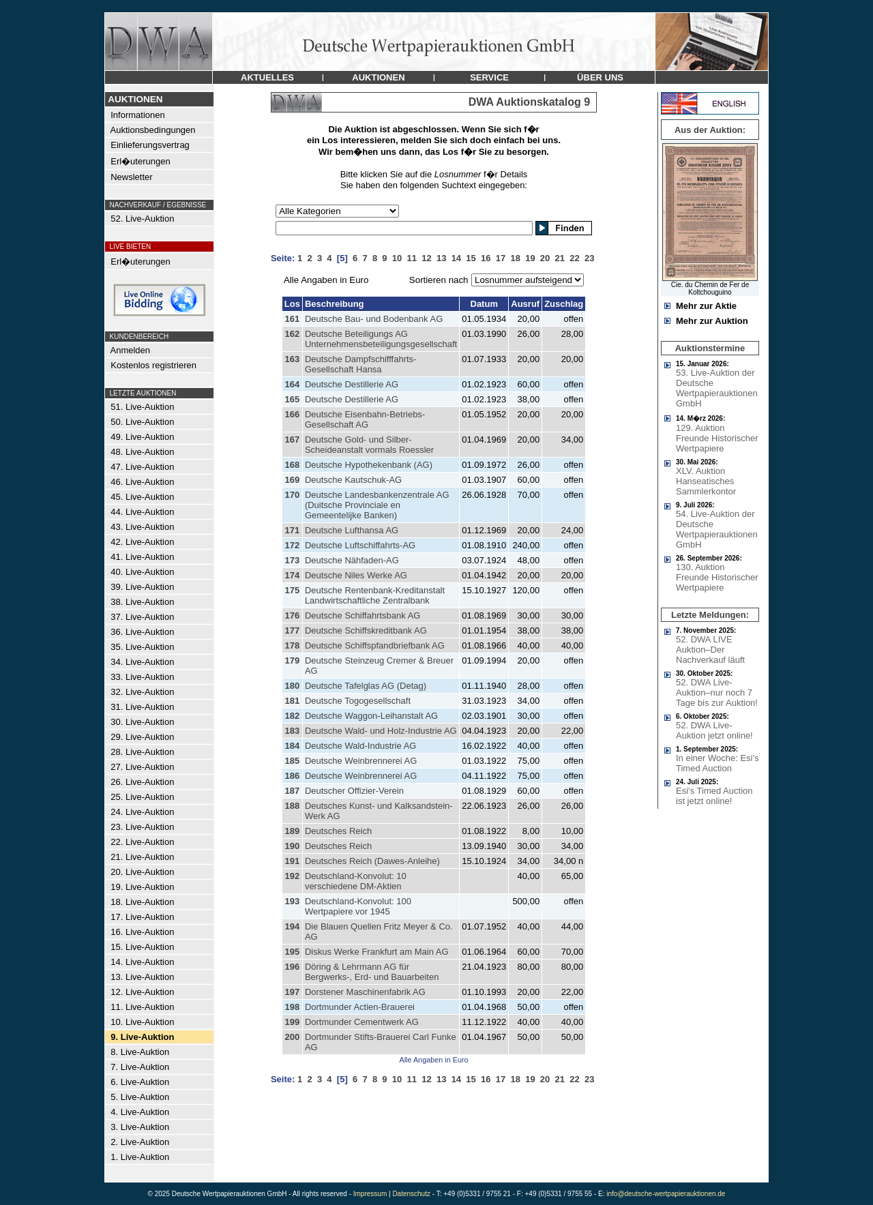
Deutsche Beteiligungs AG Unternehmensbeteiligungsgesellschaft (381, 339)
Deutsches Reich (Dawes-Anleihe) (372, 861)
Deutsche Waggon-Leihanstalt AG (371, 716)
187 (291, 791)
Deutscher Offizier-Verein (354, 791)
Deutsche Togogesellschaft (358, 701)
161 (291, 319)
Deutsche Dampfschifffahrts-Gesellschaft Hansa (361, 364)
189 (291, 831)
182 (291, 716)
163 (291, 359)
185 (291, 761)
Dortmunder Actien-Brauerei (360, 1007)
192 (291, 876)
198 (291, 1007)
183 (291, 731)
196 (291, 967)
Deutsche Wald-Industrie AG (361, 746)
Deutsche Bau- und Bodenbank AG (374, 319)
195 (291, 952)
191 (291, 861)
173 (291, 560)
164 (291, 384)
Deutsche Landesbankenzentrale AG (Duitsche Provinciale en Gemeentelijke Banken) (377, 505)
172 (291, 545)
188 (291, 806)
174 (291, 575)
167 (291, 439)
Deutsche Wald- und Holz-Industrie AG (381, 731)
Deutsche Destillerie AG (351, 384)
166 (291, 414)
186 (291, 776)
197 (291, 992)
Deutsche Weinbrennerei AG (361, 761)
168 (291, 465)
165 (291, 399)
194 (291, 926)
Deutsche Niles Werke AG (356, 575)
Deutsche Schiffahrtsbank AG (363, 615)
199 (291, 1022)
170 (291, 495)
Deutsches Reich (338, 831)
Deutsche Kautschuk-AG (353, 480)
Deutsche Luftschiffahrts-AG (360, 545)
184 (291, 746)
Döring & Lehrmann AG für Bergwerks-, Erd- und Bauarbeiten (372, 972)
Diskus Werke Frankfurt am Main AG (377, 952)
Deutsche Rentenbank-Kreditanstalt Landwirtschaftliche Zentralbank (375, 595)
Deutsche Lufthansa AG (351, 530)
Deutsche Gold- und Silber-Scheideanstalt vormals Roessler (369, 444)
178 (291, 645)
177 (291, 630)
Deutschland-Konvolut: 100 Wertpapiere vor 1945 (358, 906)
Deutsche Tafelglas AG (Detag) (365, 686)
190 (291, 846)
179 (291, 660)
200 (291, 1037)
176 (291, 615)
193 (291, 901)
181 (291, 701)
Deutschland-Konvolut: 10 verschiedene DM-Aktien (355, 881)
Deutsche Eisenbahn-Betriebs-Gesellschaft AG (365, 419)
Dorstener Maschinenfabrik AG (365, 992)
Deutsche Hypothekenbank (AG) (368, 465)
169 (291, 480)
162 (291, 334)
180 (291, 686)
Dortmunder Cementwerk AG (362, 1022)
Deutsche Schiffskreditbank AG (366, 630)
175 (291, 590)
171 (291, 530)
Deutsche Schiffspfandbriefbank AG (375, 645)
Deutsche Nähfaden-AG (352, 560)
